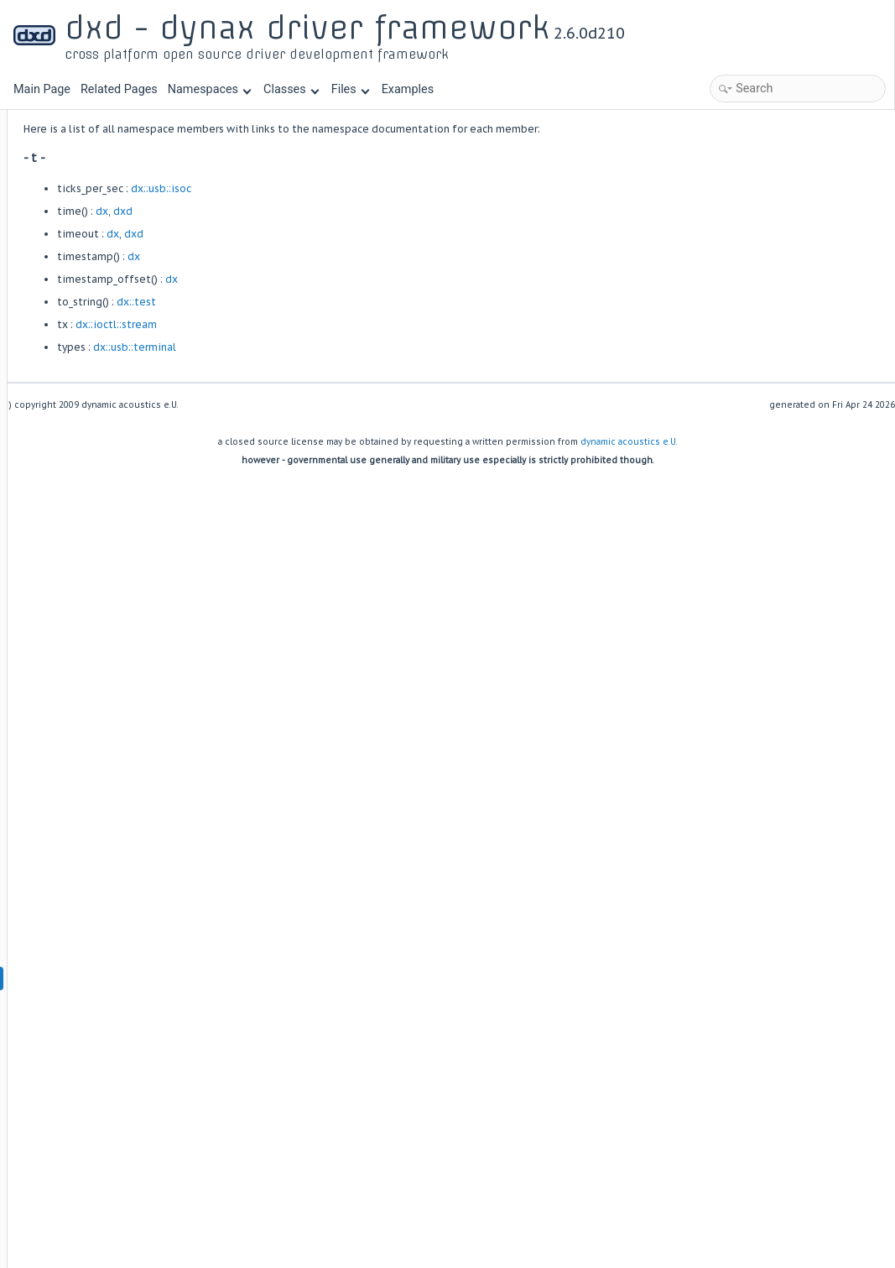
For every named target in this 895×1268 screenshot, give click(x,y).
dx (310, 211)
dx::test (344, 301)
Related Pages (119, 89)
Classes (291, 89)
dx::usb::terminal (342, 347)
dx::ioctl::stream (324, 324)
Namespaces (210, 89)
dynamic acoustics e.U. (629, 441)
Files (350, 89)
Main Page (41, 89)
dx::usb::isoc (369, 188)
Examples (408, 89)
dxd (331, 211)
